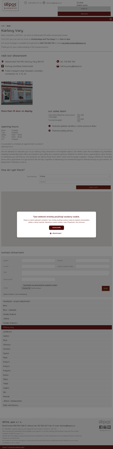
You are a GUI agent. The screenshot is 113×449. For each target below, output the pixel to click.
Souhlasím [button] (56, 228)
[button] (56, 233)
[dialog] (56, 224)
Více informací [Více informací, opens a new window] (80, 222)
